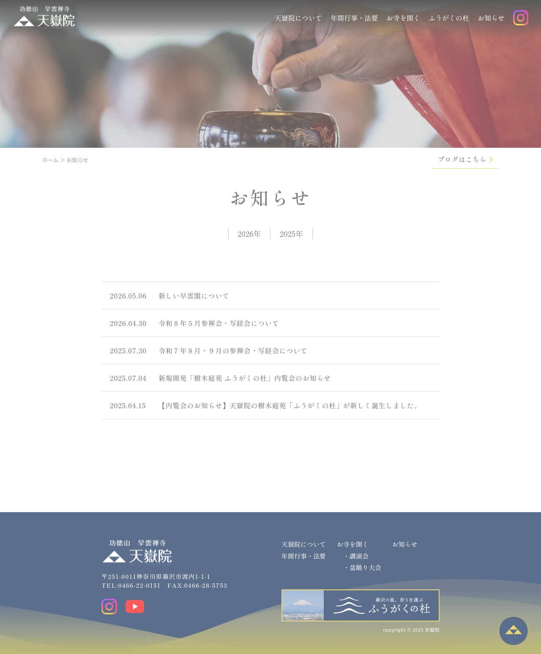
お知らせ (491, 18)
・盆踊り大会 (362, 567)
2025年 (291, 233)
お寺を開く (403, 18)
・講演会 (356, 555)
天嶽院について (298, 18)
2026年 (249, 233)
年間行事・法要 (354, 18)
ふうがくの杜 (449, 18)
